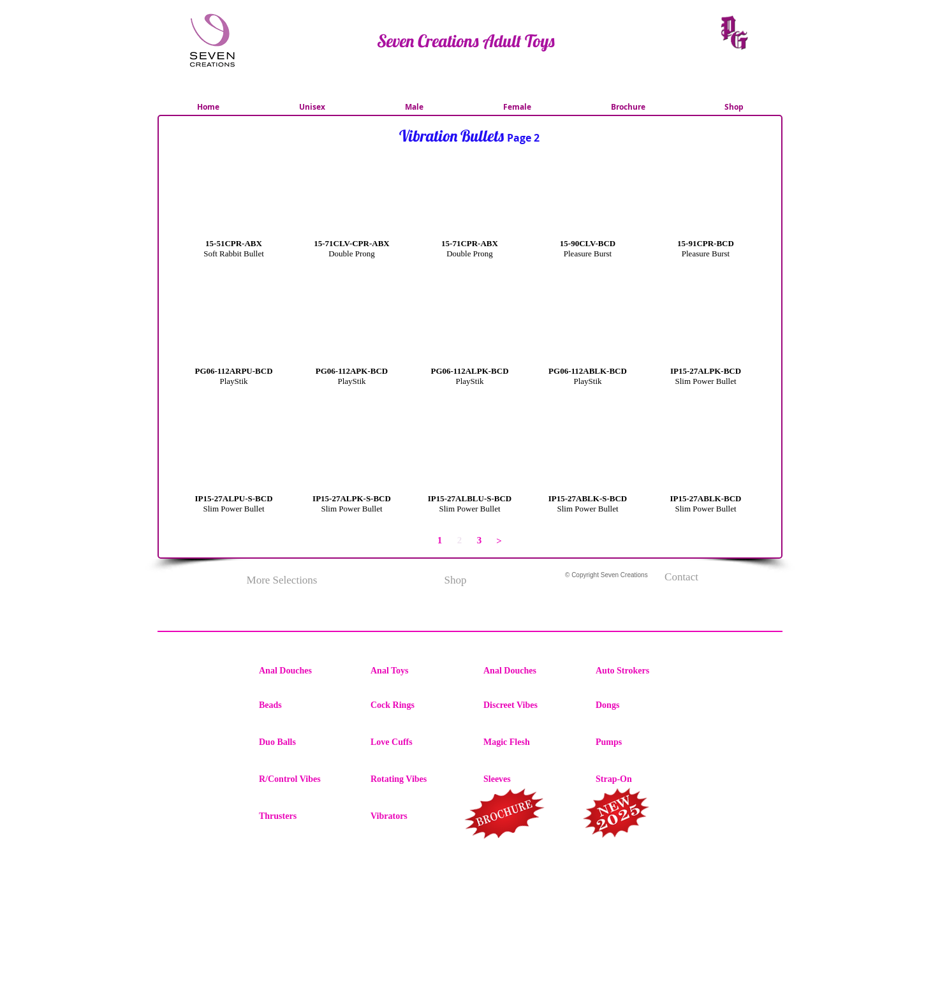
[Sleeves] (528, 779)
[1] (440, 540)
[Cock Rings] (416, 705)
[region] (505, 816)
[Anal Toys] (416, 671)
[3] (479, 540)
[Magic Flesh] (528, 742)
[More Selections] (281, 580)
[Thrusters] (304, 816)
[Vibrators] (416, 816)
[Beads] (304, 705)
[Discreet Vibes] (528, 705)
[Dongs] (641, 705)
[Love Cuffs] (416, 742)
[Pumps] (641, 742)
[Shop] (455, 580)
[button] (234, 227)
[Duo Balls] (304, 742)
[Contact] (681, 577)
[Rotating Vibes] (416, 779)
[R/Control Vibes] (304, 779)
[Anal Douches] (304, 671)
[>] (499, 541)
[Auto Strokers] (641, 671)
